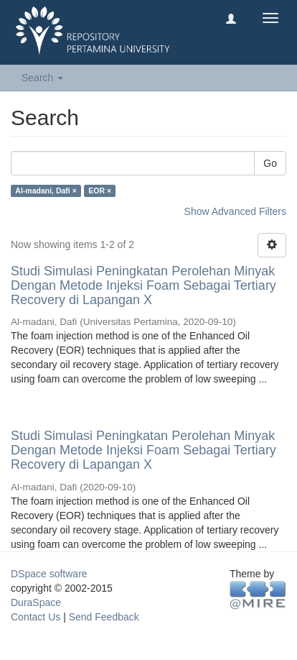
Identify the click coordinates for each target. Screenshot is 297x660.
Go (270, 163)
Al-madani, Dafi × (45, 190)
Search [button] (42, 77)
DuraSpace (36, 602)
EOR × (99, 190)
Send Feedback (104, 617)
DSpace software (49, 573)
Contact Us (35, 617)
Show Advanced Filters (235, 211)
